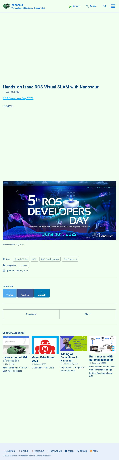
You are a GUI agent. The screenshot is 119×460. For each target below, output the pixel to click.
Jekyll (31, 453)
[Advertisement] (59, 407)
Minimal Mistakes (43, 453)
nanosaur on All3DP (15, 354)
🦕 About (74, 6)
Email (70, 448)
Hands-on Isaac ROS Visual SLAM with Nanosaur (51, 87)
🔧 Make (91, 6)
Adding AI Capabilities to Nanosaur (69, 354)
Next (88, 311)
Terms (83, 448)
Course (23, 265)
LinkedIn (9, 448)
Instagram (54, 448)
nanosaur (28, 6)
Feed (95, 448)
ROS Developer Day (50, 259)
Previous (31, 311)
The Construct (70, 259)
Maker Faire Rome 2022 (43, 356)
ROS (35, 259)
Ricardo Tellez (21, 259)
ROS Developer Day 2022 (18, 98)
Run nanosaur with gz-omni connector (101, 355)
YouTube (38, 448)
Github (23, 448)
